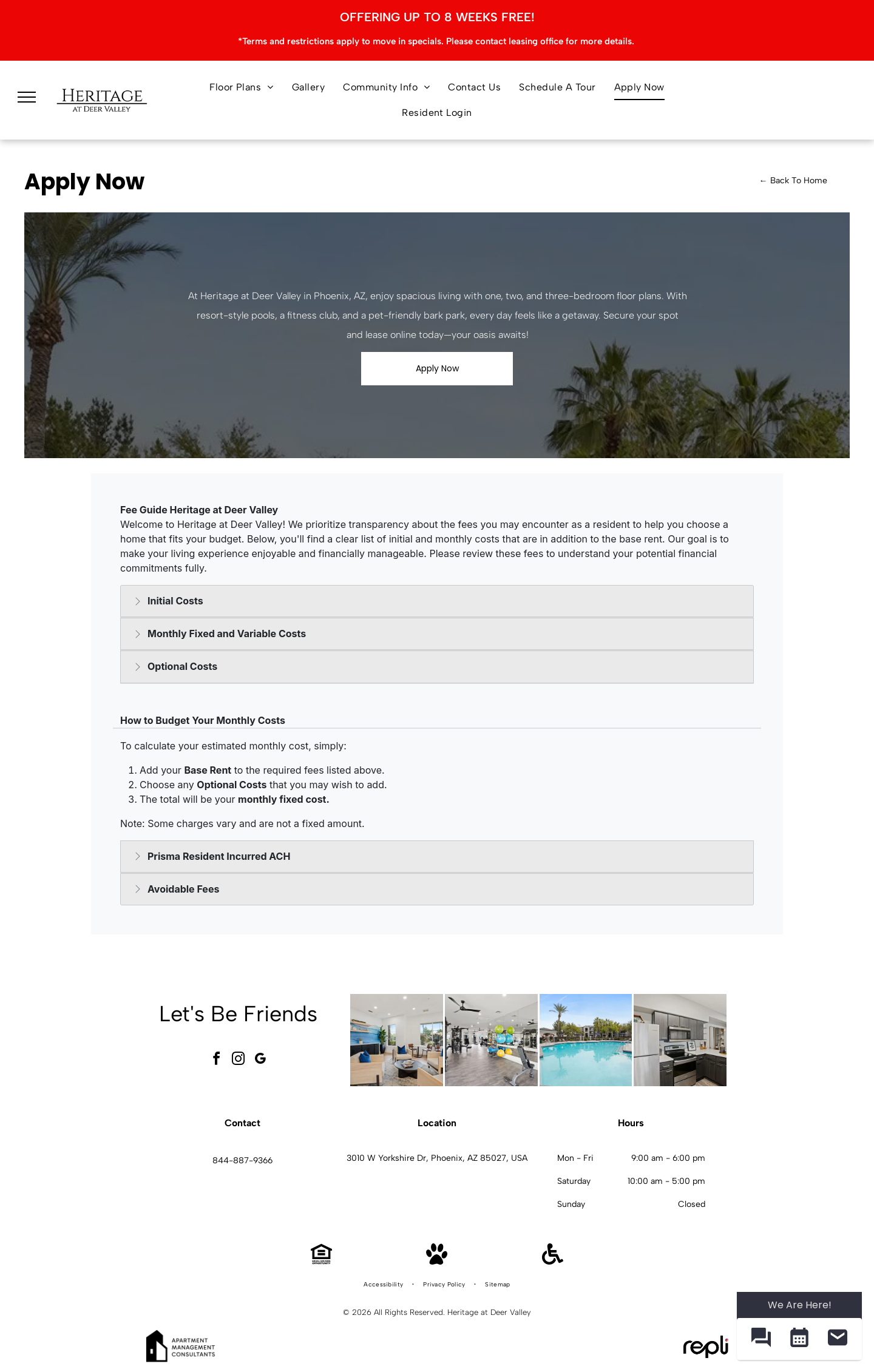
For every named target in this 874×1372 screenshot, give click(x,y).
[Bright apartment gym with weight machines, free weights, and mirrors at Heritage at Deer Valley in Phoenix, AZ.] (491, 1040)
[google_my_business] (260, 1060)
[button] (761, 1339)
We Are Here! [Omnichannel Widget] (800, 1305)
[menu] (26, 97)
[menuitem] (241, 87)
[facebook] (216, 1060)
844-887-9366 (242, 1160)
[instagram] (238, 1060)
